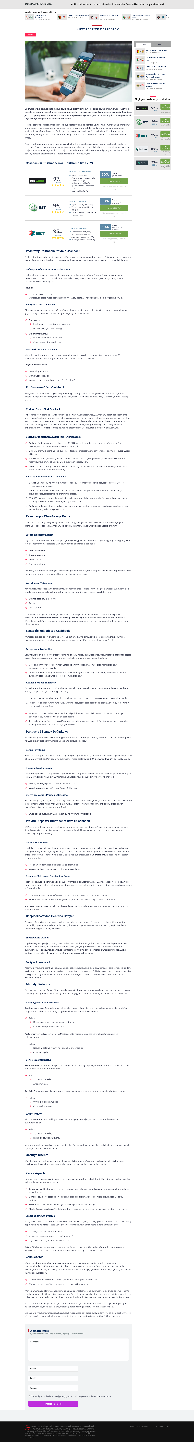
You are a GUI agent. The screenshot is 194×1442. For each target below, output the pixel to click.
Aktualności (158, 4)
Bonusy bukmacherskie (104, 4)
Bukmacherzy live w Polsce (138, 1426)
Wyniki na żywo (123, 4)
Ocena (58, 183)
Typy (143, 4)
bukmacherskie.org (38, 3)
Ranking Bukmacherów (81, 4)
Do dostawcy (114, 181)
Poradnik (30, 35)
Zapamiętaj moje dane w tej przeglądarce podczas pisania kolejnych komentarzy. (71, 1396)
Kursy (149, 4)
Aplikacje (136, 4)
